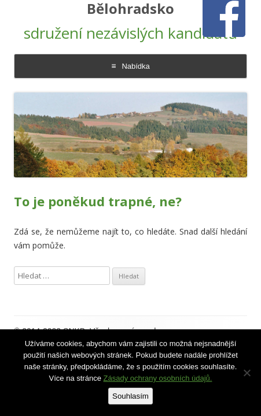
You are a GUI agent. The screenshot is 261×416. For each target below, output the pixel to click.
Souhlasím (130, 396)
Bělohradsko (130, 9)
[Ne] (246, 372)
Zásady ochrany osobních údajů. (158, 378)
